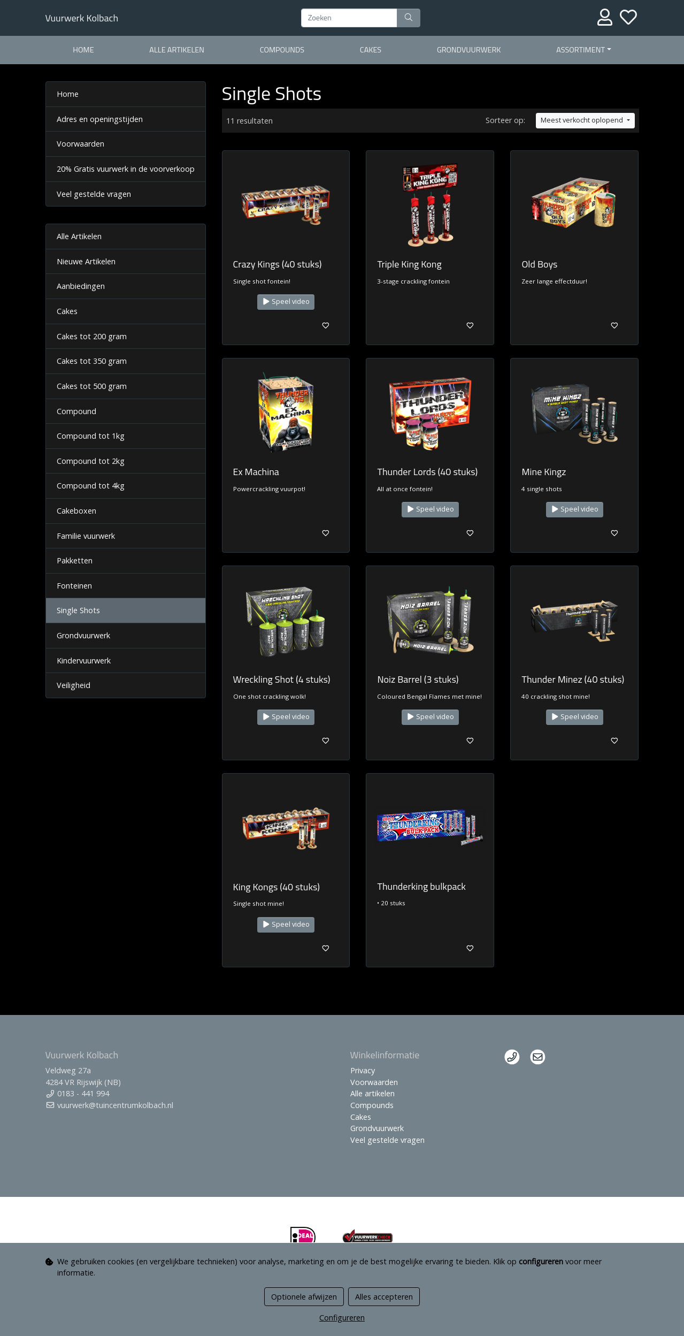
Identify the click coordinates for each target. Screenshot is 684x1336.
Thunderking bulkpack (421, 886)
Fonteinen (74, 586)
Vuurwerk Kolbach (82, 18)
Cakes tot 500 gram (92, 386)
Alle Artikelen (79, 236)
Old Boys (539, 264)
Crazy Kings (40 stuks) (277, 264)
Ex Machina (256, 471)
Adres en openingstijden (100, 119)
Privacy (362, 1070)
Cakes (370, 50)
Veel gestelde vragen (94, 194)
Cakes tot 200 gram (92, 336)
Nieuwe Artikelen (86, 261)
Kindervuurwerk (84, 660)
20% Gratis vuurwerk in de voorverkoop (126, 169)
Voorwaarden (80, 144)
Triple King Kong (409, 264)
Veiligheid (73, 685)
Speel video (286, 301)
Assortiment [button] (580, 50)
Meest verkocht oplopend (583, 120)
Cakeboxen (76, 511)
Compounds (282, 50)
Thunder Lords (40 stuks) (427, 471)
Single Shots (78, 610)
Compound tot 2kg (91, 461)
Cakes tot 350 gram (92, 361)
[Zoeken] (349, 18)
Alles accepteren (384, 1297)
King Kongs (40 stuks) (276, 887)
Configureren (342, 1317)
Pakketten (75, 560)
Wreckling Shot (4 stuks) (282, 679)
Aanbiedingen (81, 286)
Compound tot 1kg (91, 436)
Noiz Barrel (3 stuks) (417, 679)
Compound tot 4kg (91, 485)
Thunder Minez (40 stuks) (572, 679)
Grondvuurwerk (469, 50)
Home (83, 50)
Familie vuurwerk (86, 536)
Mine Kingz (543, 471)
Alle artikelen (176, 50)
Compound (76, 411)
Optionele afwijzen (304, 1297)
